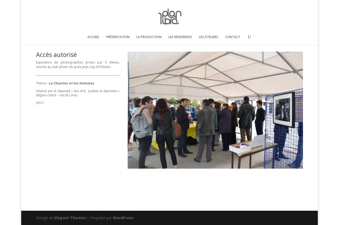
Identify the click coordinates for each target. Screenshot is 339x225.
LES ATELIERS (208, 37)
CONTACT (232, 37)
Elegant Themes (70, 217)
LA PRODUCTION (149, 37)
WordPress (123, 217)
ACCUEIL (93, 37)
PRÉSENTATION (118, 37)
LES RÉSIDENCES (180, 37)
